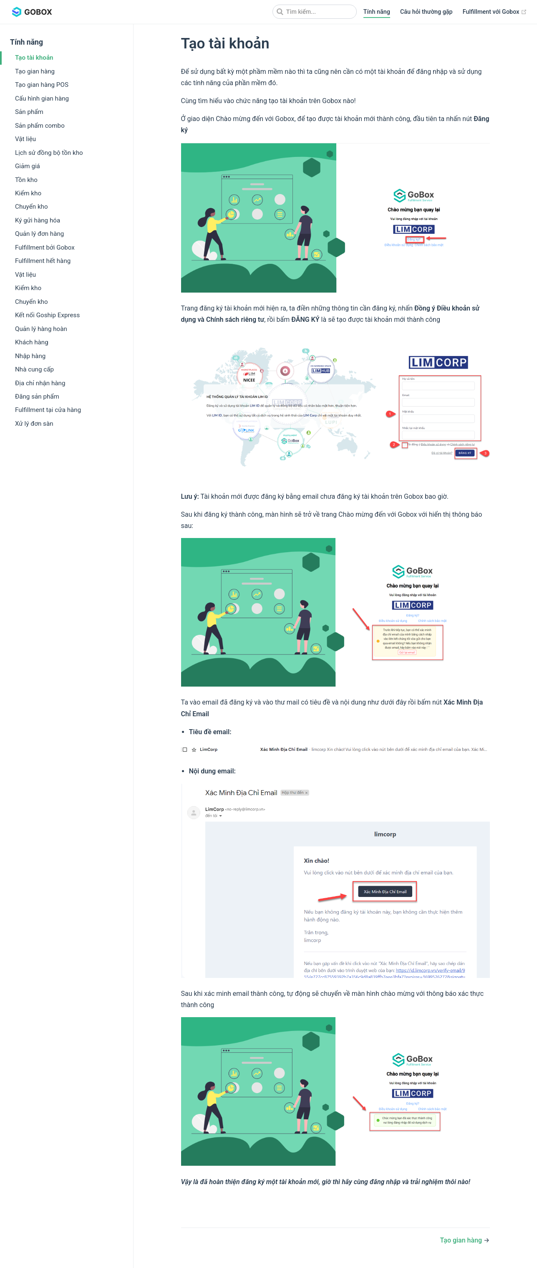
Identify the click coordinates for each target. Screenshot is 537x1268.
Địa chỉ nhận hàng (40, 383)
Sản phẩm (29, 112)
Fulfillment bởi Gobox (45, 247)
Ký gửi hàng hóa (37, 220)
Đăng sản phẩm (37, 396)
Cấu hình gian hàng (42, 98)
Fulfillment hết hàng (43, 261)
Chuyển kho (31, 206)
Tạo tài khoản (34, 57)
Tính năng (376, 11)
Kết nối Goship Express (47, 315)
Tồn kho (26, 180)
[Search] (314, 12)
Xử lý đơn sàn (34, 423)
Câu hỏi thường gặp (426, 11)
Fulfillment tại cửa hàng (48, 410)
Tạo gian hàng (35, 71)
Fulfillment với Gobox (495, 12)
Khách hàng (31, 342)
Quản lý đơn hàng (39, 233)
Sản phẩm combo (40, 125)
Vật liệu (25, 139)
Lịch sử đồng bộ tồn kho (49, 153)
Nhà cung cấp (34, 369)
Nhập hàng (30, 356)
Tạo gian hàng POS (41, 84)
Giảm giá (27, 166)
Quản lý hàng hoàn (41, 329)
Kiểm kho (28, 193)
